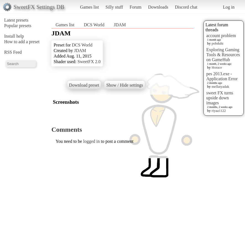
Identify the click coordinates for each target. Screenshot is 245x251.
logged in (91, 141)
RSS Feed (13, 52)
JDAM (120, 24)
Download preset (84, 85)
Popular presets (17, 25)
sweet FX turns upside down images (219, 97)
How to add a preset (22, 41)
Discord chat (186, 7)
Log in (228, 7)
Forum (136, 7)
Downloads (158, 7)
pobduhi (217, 43)
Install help (14, 36)
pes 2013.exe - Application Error (222, 76)
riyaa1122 (219, 110)
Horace (217, 67)
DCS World (94, 24)
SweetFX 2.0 (89, 61)
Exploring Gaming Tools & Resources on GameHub (223, 54)
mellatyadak (220, 86)
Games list (89, 7)
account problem (221, 35)
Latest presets (16, 20)
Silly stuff (114, 7)
